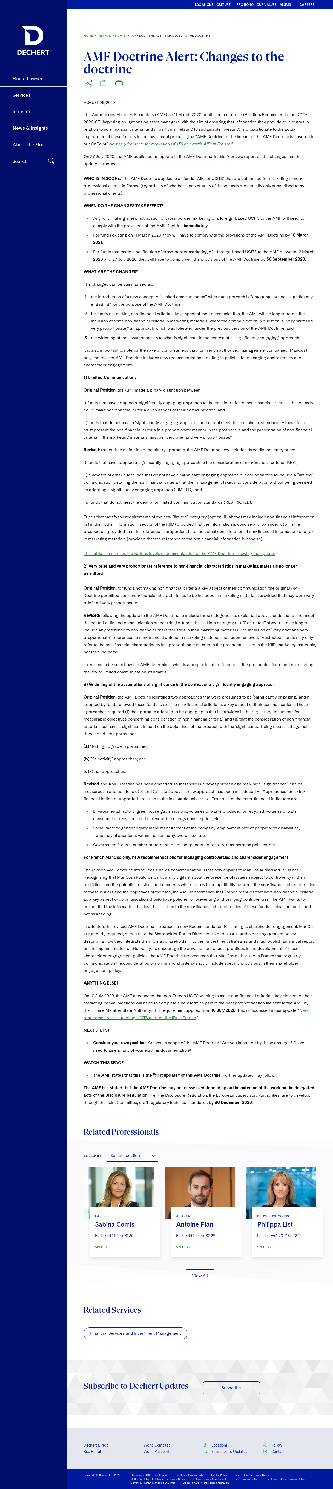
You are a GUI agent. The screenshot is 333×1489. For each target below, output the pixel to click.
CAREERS (307, 5)
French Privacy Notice (245, 1478)
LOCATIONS (204, 5)
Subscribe (231, 1387)
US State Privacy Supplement (209, 1478)
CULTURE (224, 5)
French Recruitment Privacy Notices (285, 1478)
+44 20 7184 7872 (286, 1236)
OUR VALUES (267, 5)
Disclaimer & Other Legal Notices (150, 1474)
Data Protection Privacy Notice (251, 1474)
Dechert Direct (96, 1445)
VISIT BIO (101, 1247)
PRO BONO (245, 5)
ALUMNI (286, 5)
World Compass (156, 1445)
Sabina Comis (114, 1224)
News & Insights (112, 35)
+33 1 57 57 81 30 (119, 1236)
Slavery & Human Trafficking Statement (153, 1482)
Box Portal (92, 1451)
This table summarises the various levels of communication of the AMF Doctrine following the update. (179, 553)
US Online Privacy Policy (190, 1474)
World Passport (156, 1451)
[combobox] (132, 1155)
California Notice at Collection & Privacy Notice (158, 1478)
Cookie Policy (219, 1474)
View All (200, 1275)
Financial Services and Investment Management (135, 1333)
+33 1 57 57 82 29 (200, 1236)
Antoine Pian (194, 1224)
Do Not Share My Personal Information (206, 1482)
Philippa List (275, 1224)
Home (88, 35)
